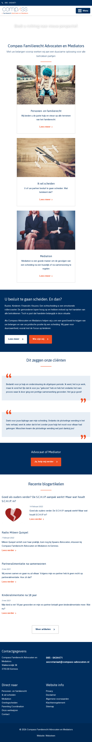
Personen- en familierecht (14, 691)
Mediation (6, 699)
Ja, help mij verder (43, 461)
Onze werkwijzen (10, 710)
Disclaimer (51, 695)
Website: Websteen (46, 735)
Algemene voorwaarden (57, 699)
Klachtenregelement (55, 702)
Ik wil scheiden (9, 695)
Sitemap (50, 706)
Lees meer (13, 339)
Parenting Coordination (13, 706)
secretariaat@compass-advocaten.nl (67, 661)
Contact (5, 714)
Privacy (49, 691)
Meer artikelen (43, 629)
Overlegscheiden (10, 702)
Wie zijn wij (38, 339)
